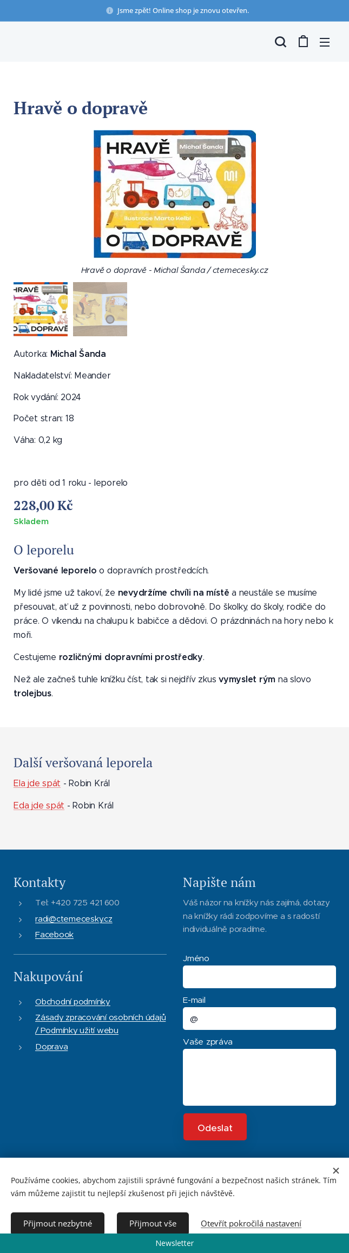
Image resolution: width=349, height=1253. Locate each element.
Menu (325, 42)
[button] (280, 41)
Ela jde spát (37, 783)
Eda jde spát (39, 805)
